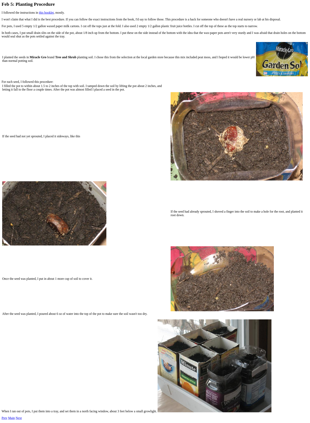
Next (19, 418)
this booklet (46, 12)
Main (11, 418)
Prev (4, 418)
